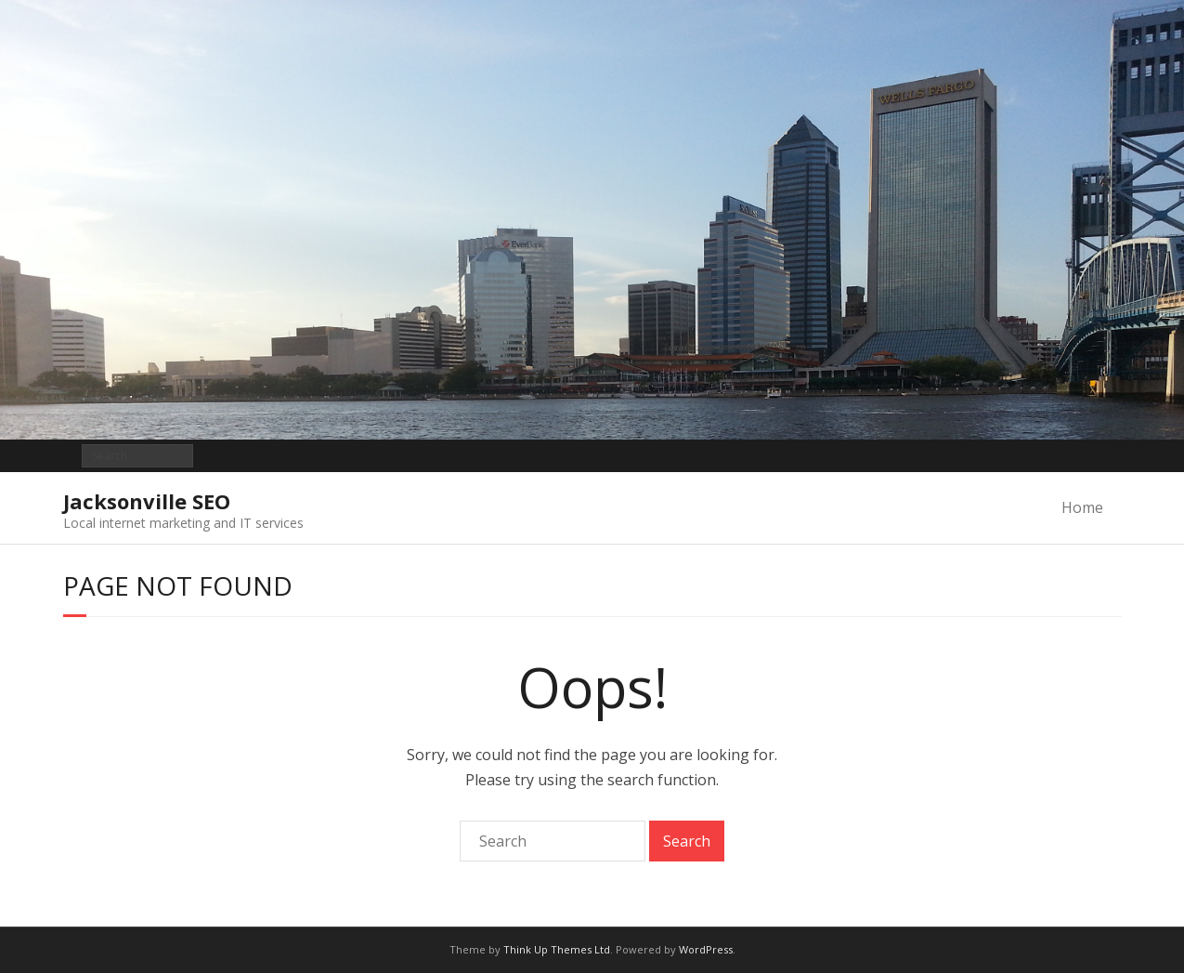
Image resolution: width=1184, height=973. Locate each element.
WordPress (706, 949)
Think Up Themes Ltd (556, 949)
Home (1082, 507)
